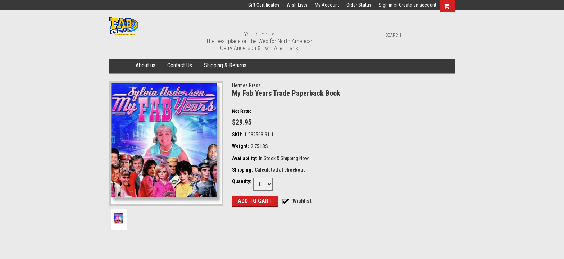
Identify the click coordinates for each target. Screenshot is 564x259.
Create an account (417, 5)
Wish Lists (297, 5)
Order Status (359, 5)
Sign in (385, 5)
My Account (327, 5)
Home (121, 66)
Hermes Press (246, 85)
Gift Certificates (263, 5)
